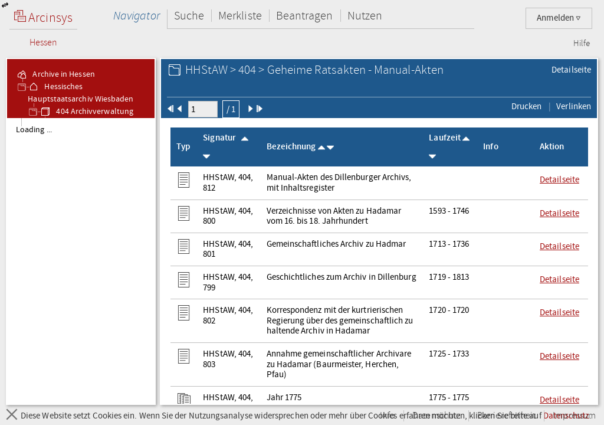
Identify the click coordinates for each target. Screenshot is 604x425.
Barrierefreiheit (506, 415)
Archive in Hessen (55, 74)
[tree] (81, 261)
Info (387, 415)
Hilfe (581, 43)
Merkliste (240, 15)
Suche (189, 15)
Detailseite (571, 70)
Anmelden (559, 18)
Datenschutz (436, 415)
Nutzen (364, 15)
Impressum (574, 415)
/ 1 (230, 109)
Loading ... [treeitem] (34, 130)
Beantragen (304, 15)
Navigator (136, 15)
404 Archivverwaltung (86, 111)
